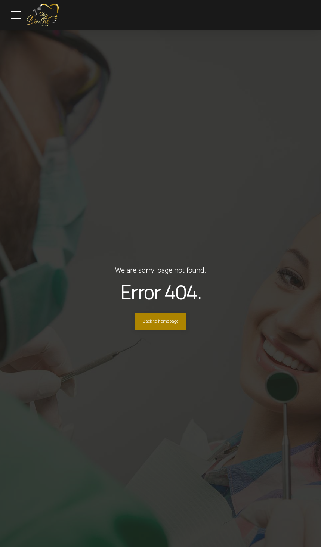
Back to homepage (161, 321)
